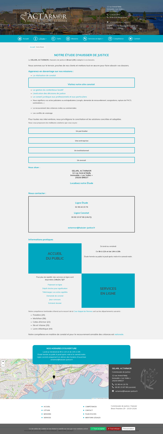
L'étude (47, 410)
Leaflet (94, 398)
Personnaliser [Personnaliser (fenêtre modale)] (128, 428)
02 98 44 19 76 (115, 15)
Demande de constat (54, 296)
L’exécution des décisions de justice (49, 93)
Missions (74, 39)
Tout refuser (114, 428)
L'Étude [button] (42, 39)
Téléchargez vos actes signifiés (55, 292)
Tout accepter (98, 428)
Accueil (26, 39)
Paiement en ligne (55, 285)
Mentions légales (92, 418)
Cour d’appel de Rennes (82, 311)
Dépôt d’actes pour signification (54, 288)
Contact (137, 39)
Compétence (118, 39)
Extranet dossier (55, 303)
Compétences (91, 406)
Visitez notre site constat (81, 84)
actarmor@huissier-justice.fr (118, 22)
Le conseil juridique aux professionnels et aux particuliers (60, 96)
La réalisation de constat (44, 75)
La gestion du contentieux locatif (48, 90)
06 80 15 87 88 (115, 17)
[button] (54, 377)
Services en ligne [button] (95, 39)
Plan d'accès (90, 414)
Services (47, 418)
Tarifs (58, 39)
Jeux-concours (55, 299)
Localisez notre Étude (81, 183)
